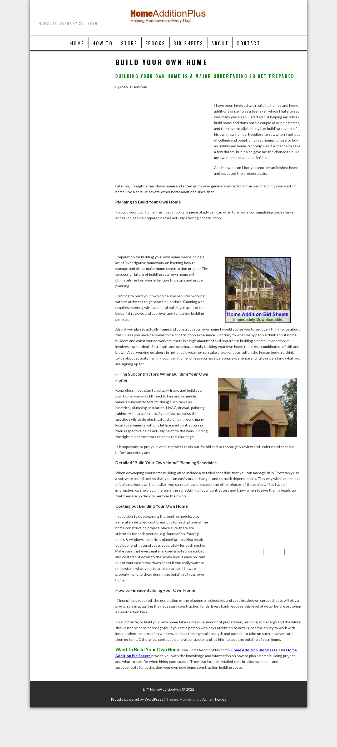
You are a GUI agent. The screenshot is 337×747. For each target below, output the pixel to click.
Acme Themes (214, 699)
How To (102, 43)
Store (129, 43)
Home (77, 43)
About (220, 43)
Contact (248, 43)
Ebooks (156, 43)
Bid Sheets (188, 43)
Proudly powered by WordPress (137, 699)
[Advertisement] (161, 144)
